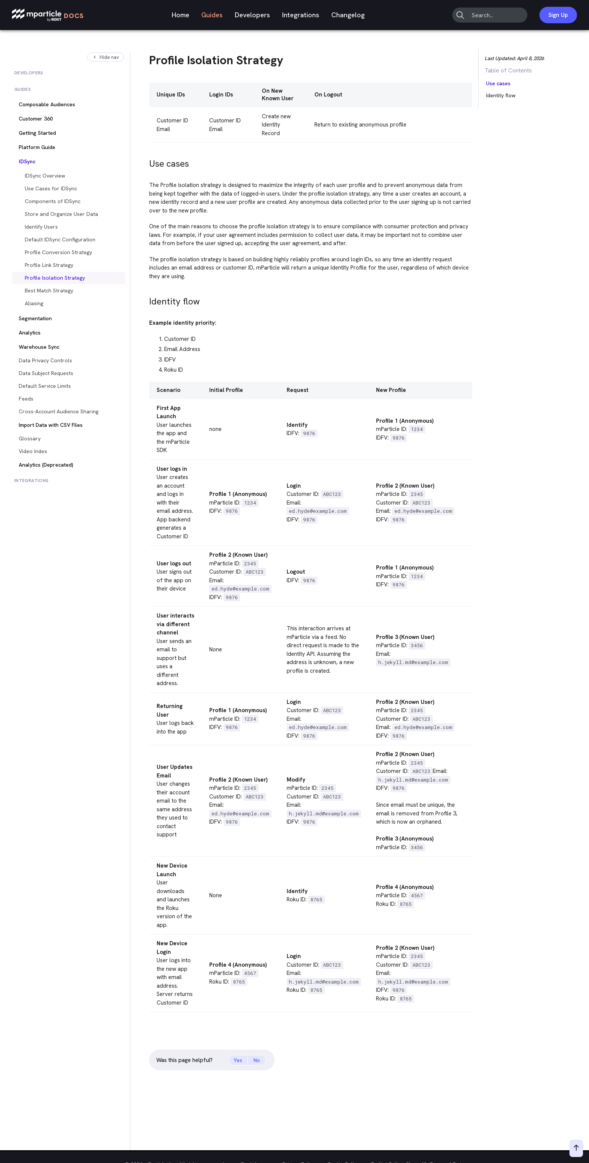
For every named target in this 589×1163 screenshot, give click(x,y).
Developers (252, 15)
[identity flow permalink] (145, 299)
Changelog (348, 15)
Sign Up (558, 15)
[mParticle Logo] (48, 15)
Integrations (300, 15)
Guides (212, 15)
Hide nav (105, 57)
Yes (238, 1060)
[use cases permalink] (145, 161)
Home (180, 15)
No (257, 1060)
